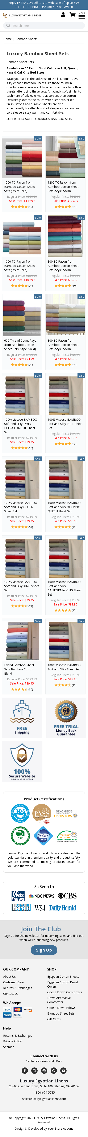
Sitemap (8, 1047)
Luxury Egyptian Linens (49, 1118)
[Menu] (82, 18)
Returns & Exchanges (17, 988)
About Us (9, 977)
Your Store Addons (60, 1128)
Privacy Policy (12, 1041)
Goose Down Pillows (61, 1008)
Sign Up (44, 950)
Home (7, 39)
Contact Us (10, 994)
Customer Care (13, 982)
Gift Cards (54, 1019)
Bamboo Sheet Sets (61, 1013)
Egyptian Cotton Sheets (63, 977)
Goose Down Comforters (64, 992)
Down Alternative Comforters (59, 1000)
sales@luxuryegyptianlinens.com (44, 1099)
